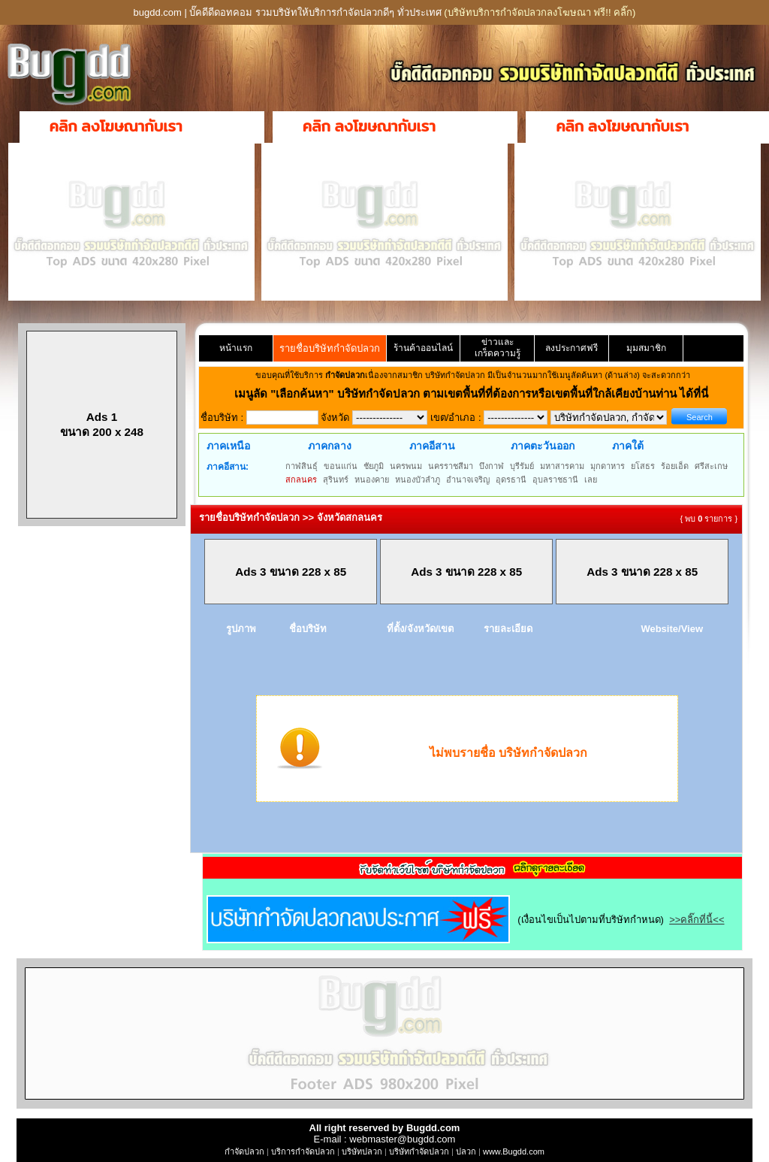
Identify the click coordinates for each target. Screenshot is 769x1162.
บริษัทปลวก (362, 1151)
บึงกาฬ (491, 466)
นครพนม (406, 466)
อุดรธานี (511, 479)
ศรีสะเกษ (711, 466)
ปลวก (466, 1151)
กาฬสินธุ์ (301, 466)
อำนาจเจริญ (468, 479)
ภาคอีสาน (432, 446)
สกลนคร (301, 479)
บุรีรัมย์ (522, 466)
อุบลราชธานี (555, 479)
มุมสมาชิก (646, 348)
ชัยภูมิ (373, 466)
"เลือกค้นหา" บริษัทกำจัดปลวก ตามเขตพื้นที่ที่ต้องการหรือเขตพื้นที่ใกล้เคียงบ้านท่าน (475, 393)
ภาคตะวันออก (542, 446)
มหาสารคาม (562, 466)
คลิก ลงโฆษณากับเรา (116, 126)
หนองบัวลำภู (417, 479)
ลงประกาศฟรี (571, 348)
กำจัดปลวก (244, 1151)
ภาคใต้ (628, 446)
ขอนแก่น (340, 466)
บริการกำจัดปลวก (303, 1151)
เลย (590, 479)
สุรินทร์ (335, 479)
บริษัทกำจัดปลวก (419, 1151)
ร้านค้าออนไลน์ (423, 348)
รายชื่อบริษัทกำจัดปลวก (329, 348)
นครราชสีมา (450, 466)
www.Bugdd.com (513, 1151)
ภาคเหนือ (228, 446)
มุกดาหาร (607, 466)
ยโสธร (643, 466)
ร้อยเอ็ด (675, 466)
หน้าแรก (235, 348)
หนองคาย (371, 479)
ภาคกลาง (329, 446)
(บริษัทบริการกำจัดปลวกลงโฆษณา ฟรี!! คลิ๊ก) (539, 12)
